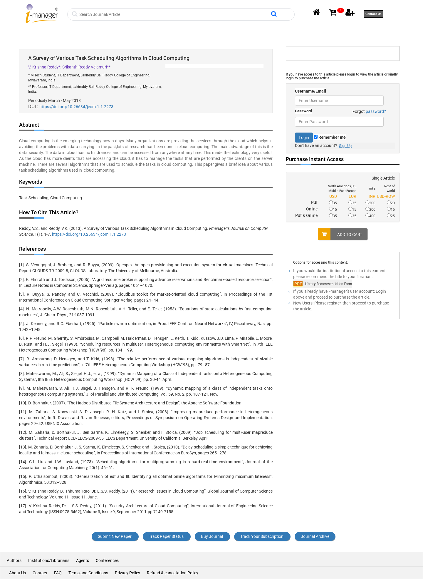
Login (304, 137)
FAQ (58, 572)
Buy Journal (212, 536)
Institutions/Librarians (48, 560)
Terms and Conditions (88, 572)
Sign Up (345, 145)
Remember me (330, 137)
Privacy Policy (127, 572)
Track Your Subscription (261, 536)
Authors (14, 560)
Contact (40, 572)
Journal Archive (315, 536)
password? (376, 111)
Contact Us (373, 14)
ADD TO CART (340, 234)
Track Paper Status (166, 536)
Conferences (107, 560)
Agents (82, 560)
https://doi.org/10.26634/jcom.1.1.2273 (76, 106)
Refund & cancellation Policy (172, 572)
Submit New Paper (115, 536)
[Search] (174, 14)
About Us (17, 572)
